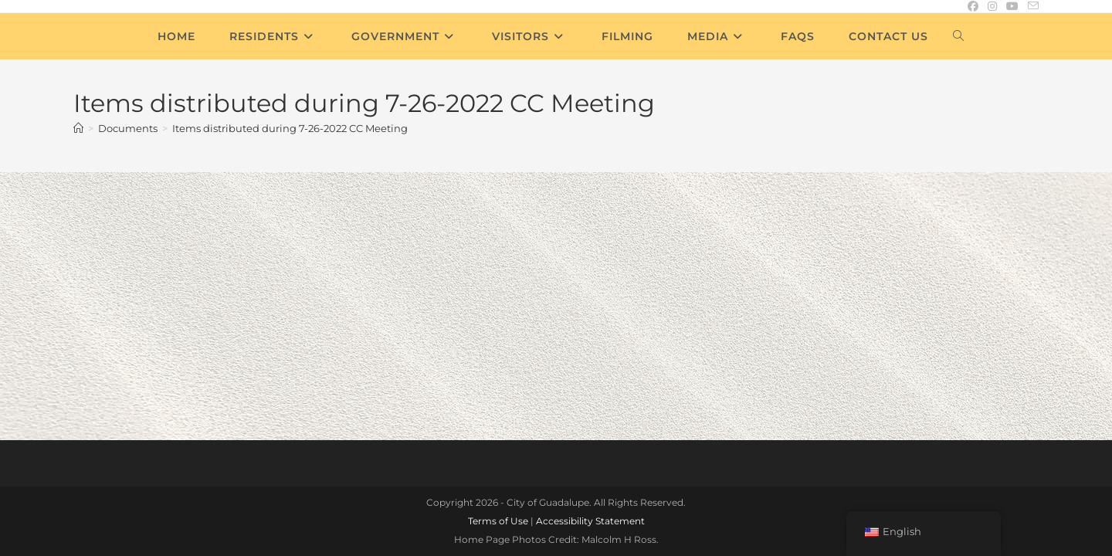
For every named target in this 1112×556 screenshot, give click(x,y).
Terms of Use (498, 372)
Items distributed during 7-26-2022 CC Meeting (290, 128)
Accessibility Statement (590, 372)
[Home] (78, 128)
